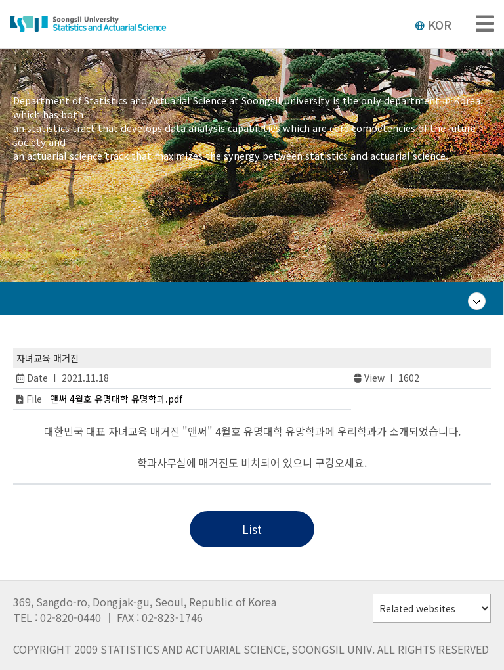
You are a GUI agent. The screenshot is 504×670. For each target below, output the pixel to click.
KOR (433, 24)
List (252, 529)
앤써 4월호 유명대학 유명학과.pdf (116, 398)
